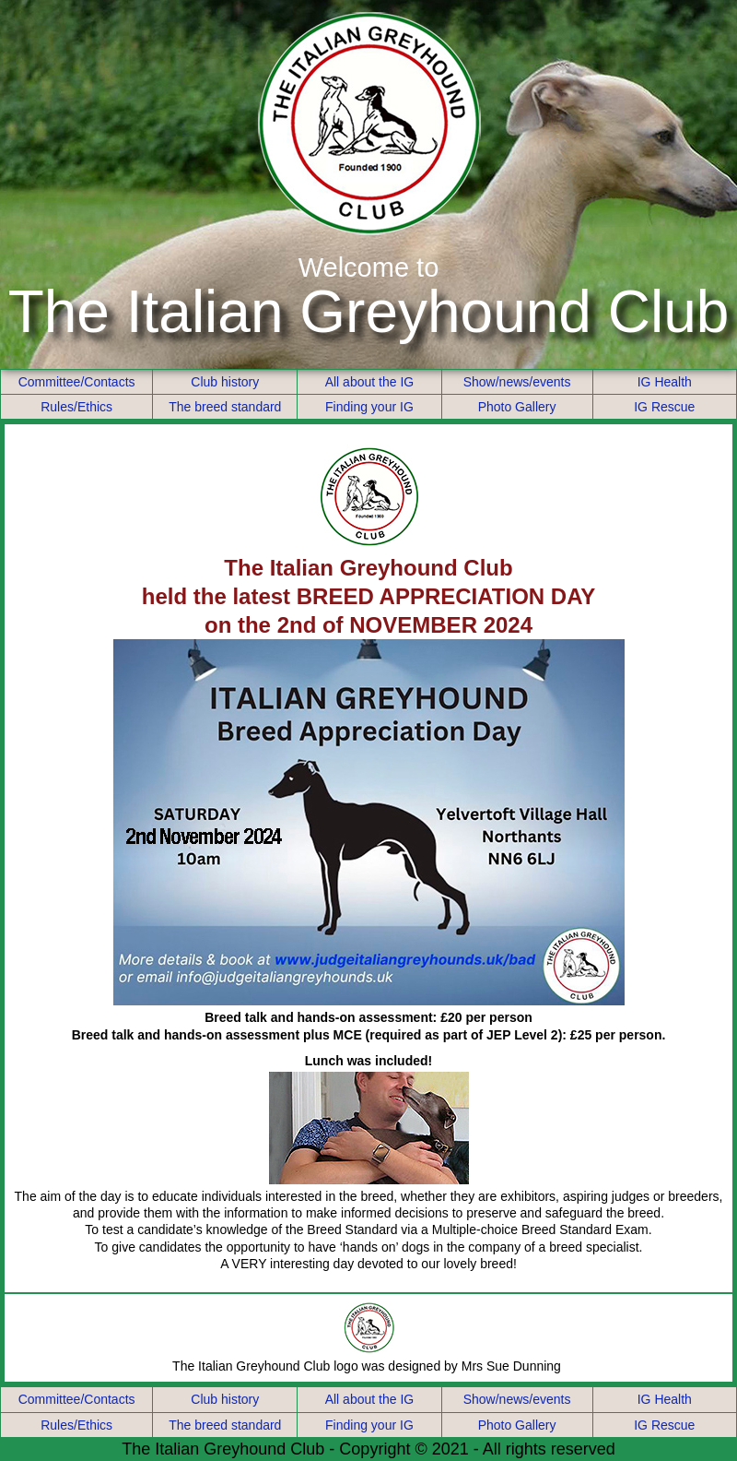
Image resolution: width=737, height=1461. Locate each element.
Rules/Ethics (76, 406)
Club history (225, 381)
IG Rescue (664, 406)
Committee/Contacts (76, 381)
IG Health (665, 381)
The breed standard (225, 406)
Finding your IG (369, 406)
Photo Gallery (517, 406)
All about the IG (370, 381)
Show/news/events (517, 381)
